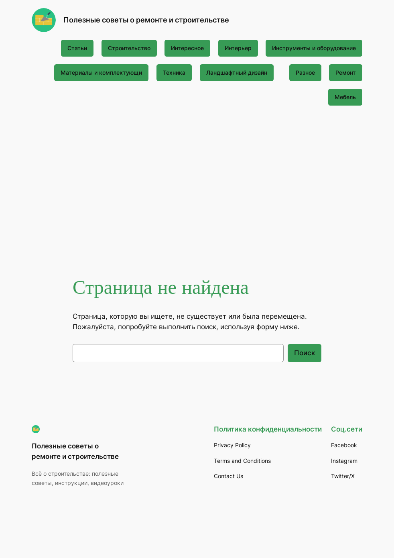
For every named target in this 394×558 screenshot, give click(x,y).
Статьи (77, 48)
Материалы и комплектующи (101, 72)
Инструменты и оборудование (314, 48)
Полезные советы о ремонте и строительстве (146, 20)
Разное (305, 72)
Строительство (129, 48)
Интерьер (238, 48)
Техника (174, 72)
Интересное (187, 48)
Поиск (304, 353)
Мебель (345, 97)
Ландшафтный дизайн (236, 72)
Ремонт (345, 72)
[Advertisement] (197, 177)
